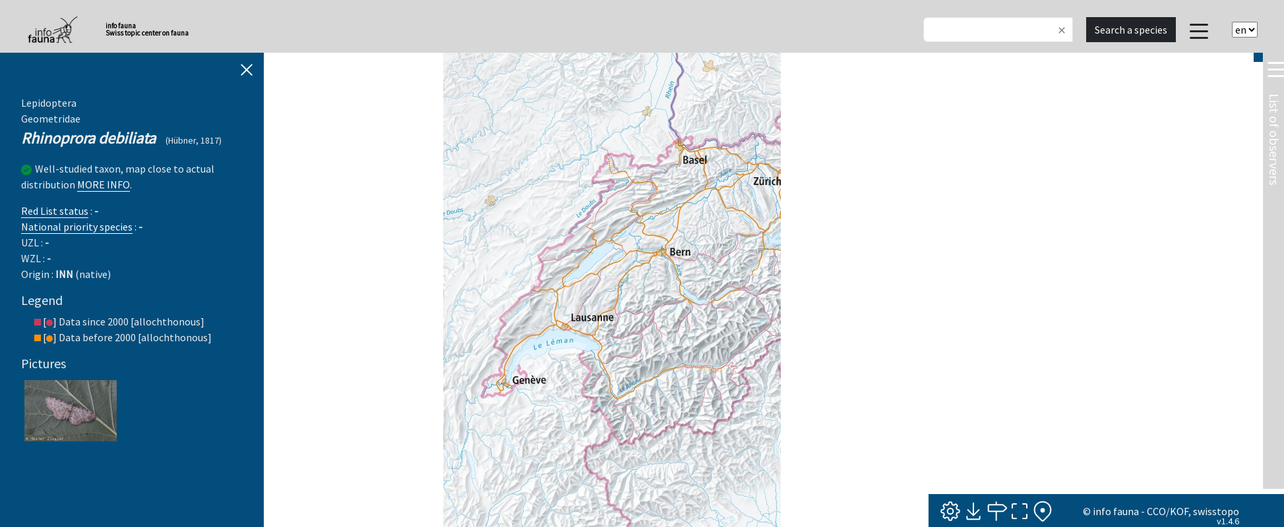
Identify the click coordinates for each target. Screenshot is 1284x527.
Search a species (1131, 29)
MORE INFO (103, 184)
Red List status (54, 210)
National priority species (77, 226)
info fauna (1116, 511)
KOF (1179, 511)
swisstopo (1216, 511)
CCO (1156, 511)
